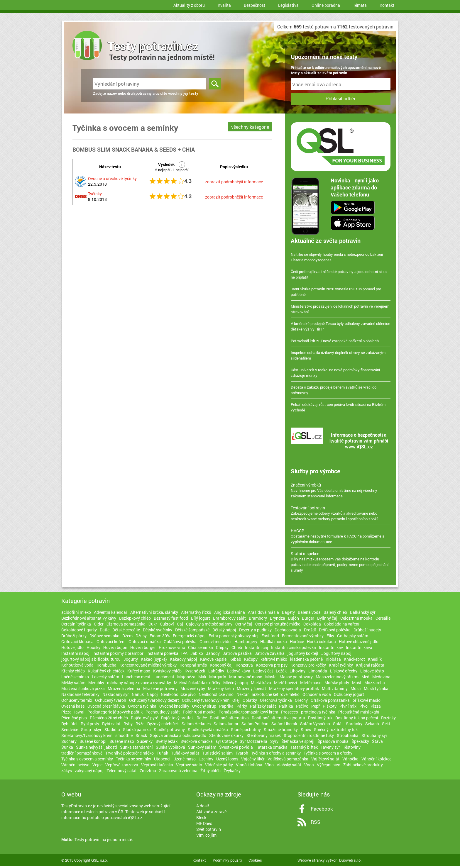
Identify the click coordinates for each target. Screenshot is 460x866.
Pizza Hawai (72, 712)
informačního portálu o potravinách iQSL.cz (101, 817)
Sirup (86, 729)
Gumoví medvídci (215, 641)
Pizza (376, 706)
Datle (104, 630)
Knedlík (375, 659)
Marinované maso (245, 676)
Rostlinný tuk (320, 718)
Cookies (255, 860)
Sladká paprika (137, 729)
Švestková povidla (236, 747)
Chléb (236, 647)
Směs (306, 729)
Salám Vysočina (315, 723)
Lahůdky (216, 671)
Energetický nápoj (189, 635)
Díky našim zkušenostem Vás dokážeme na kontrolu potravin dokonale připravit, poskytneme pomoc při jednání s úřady (340, 562)
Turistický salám (217, 753)
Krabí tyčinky (341, 665)
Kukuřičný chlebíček (106, 671)
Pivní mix (347, 706)
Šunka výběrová (170, 747)
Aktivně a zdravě (211, 811)
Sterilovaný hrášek (263, 735)
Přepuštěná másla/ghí (358, 712)
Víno (269, 764)
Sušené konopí (93, 741)
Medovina (381, 676)
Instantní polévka (162, 653)
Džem (127, 635)
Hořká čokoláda (321, 641)
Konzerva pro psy (272, 665)
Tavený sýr (330, 747)
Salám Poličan (254, 723)
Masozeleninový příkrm (337, 676)
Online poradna (326, 5)
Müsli (356, 688)
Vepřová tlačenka (157, 764)
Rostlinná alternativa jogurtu (278, 718)
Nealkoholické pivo (178, 694)
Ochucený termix (76, 700)
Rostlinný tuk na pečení (356, 718)
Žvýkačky (232, 770)
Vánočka (350, 759)
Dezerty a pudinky (255, 630)
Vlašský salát (289, 764)
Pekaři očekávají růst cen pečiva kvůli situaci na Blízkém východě (338, 407)
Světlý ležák (166, 741)
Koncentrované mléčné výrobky (148, 665)
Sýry (274, 741)
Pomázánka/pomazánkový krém (248, 712)
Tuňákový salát (185, 753)
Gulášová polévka (180, 641)
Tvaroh (242, 753)
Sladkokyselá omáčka (208, 729)
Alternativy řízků (196, 612)
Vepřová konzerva (121, 764)
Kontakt (387, 5)
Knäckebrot (354, 659)
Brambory (258, 618)
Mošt (356, 682)
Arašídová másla (263, 612)
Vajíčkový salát (325, 759)
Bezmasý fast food (171, 618)
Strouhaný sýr (374, 735)
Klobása (333, 659)
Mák (202, 676)
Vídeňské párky (219, 764)
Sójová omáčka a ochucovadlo (178, 735)
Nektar (242, 694)
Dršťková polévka (335, 630)
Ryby (128, 723)
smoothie (124, 735)
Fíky (330, 635)
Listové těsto (372, 671)
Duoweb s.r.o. (350, 860)
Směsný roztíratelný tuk (336, 729)
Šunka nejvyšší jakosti (96, 747)
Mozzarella (374, 682)
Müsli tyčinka (376, 688)
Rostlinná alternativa (229, 718)
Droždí (310, 630)
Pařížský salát (263, 706)
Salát (338, 723)
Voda (309, 764)
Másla (271, 676)
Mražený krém (221, 688)
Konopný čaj (221, 665)
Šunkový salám (202, 747)
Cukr (152, 624)
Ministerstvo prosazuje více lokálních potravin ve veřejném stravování (340, 309)
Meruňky (96, 682)
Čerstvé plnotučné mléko (277, 624)
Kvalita (224, 5)
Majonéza (186, 676)
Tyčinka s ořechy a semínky (276, 753)
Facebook (322, 808)
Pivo (363, 706)
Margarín (217, 676)
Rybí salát (111, 723)
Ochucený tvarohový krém (205, 700)
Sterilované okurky (226, 735)
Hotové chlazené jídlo (358, 641)
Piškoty (329, 706)
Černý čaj (243, 624)
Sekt (386, 723)
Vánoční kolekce (376, 759)
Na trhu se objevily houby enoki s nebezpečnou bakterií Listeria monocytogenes (337, 257)
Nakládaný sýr (115, 694)
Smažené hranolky (281, 729)
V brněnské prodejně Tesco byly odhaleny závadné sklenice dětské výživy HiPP (340, 326)
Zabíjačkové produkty (363, 764)
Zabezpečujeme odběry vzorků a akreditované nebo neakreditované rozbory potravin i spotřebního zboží (340, 513)
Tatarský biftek (304, 747)
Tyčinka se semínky (133, 759)
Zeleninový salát (121, 770)
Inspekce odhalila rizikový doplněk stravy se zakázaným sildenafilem (338, 355)
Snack (141, 735)
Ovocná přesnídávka (106, 706)
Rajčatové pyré (144, 718)
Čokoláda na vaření (341, 624)
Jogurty (131, 659)
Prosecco (289, 712)
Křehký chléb (73, 671)
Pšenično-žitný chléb (109, 718)
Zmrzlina (148, 770)
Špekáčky (360, 741)
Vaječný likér (253, 759)
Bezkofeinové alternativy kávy (88, 618)
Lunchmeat (163, 676)
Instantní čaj (256, 647)
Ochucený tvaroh (110, 700)
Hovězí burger (143, 647)
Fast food (270, 635)
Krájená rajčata (370, 665)
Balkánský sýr (363, 612)
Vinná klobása (249, 764)
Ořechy (301, 700)
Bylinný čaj (327, 618)
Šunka (67, 747)
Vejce (97, 764)
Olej (236, 700)
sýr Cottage (226, 741)
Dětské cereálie (126, 630)
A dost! (202, 806)
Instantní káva (359, 647)
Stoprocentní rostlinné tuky (309, 735)
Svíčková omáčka (196, 741)
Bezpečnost (254, 5)
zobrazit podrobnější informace (234, 181)
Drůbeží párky (74, 635)
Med (365, 676)
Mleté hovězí (285, 682)
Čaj (180, 624)
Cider (99, 624)
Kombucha (106, 665)
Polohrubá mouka (199, 712)
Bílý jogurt (200, 618)
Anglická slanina (229, 612)
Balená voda (309, 612)
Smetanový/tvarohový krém (86, 735)
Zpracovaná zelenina (178, 770)
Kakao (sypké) (154, 659)
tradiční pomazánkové (81, 753)
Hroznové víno (172, 647)
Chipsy (222, 647)
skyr (98, 729)
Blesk (201, 817)
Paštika (286, 706)
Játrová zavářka (270, 653)
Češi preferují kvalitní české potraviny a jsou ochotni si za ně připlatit (339, 274)
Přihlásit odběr (341, 98)
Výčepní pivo (328, 764)
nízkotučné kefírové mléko (276, 694)
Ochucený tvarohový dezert (154, 700)
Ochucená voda (316, 694)
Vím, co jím (206, 835)
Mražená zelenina (124, 688)
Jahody (213, 653)
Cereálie (383, 618)
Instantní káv (331, 647)
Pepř (315, 706)
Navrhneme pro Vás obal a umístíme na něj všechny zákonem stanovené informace (340, 490)
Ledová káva (238, 671)
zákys (66, 770)
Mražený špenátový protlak (294, 688)
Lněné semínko (75, 676)
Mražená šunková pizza (83, 688)
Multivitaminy (335, 688)
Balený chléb (335, 612)
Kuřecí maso (138, 671)
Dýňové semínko (104, 635)
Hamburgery (245, 641)
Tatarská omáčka (272, 747)
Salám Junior (226, 723)
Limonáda (317, 671)
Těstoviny (352, 747)
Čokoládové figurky (79, 630)
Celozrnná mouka (356, 618)
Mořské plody (336, 682)
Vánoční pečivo (75, 764)
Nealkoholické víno (216, 694)
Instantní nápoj (75, 653)
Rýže (140, 723)
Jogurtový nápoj (336, 653)
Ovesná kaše (72, 706)
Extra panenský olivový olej (233, 635)
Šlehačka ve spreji (297, 741)
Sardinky (354, 723)
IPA (184, 653)
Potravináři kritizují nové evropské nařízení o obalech (335, 340)
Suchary (69, 741)
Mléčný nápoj (235, 682)
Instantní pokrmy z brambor (117, 653)
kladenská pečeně (306, 659)
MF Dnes (204, 823)
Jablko (196, 653)
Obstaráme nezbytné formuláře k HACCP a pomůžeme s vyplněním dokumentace (340, 536)
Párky (241, 706)
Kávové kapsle (213, 659)
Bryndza (277, 618)
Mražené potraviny (160, 688)
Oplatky (250, 700)
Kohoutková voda (77, 665)
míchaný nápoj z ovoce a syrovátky (139, 682)
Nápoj (152, 694)
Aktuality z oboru (189, 5)
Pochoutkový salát (163, 712)
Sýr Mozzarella (253, 741)
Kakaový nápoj (183, 659)
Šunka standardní (136, 747)
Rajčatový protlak (177, 718)
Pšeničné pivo (74, 718)
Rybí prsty (90, 723)
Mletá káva (261, 682)
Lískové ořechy (343, 671)
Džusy (141, 635)
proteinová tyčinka (318, 712)
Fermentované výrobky (303, 635)
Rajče (202, 718)
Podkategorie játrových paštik (115, 712)
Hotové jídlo (72, 647)
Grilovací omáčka (144, 641)
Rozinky (388, 718)
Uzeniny (206, 759)
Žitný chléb (210, 770)
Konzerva (244, 665)
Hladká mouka (273, 641)
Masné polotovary (296, 676)
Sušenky (145, 741)
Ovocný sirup (204, 706)
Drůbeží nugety (367, 630)
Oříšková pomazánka (330, 700)
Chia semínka (200, 647)
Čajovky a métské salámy (209, 624)
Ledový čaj (263, 671)
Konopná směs (193, 665)
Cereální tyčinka (76, 624)
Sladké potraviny (169, 729)
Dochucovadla (288, 630)
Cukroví (167, 624)
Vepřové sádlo (189, 764)
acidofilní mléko (76, 612)
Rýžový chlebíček (163, 723)
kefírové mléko (274, 659)
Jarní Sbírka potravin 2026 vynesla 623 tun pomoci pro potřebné (336, 291)
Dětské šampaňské (192, 630)
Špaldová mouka (333, 741)
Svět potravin (208, 829)
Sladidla (112, 729)
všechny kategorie (250, 127)
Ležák (281, 671)
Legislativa (288, 5)
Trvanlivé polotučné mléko (129, 753)
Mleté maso (311, 682)
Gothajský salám (352, 635)
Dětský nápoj (224, 630)
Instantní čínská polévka (293, 647)
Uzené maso (184, 759)
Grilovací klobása (77, 641)
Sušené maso (121, 741)
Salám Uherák (284, 723)
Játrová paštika (237, 653)
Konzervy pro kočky (308, 665)
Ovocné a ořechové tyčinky (112, 178)
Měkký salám (73, 682)
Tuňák (162, 753)
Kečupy (251, 659)
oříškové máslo (366, 700)
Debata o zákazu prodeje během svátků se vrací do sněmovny (333, 389)
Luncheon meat (136, 676)
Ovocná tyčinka (142, 706)
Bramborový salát (229, 618)
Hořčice (297, 641)
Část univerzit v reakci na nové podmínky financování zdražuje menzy (335, 372)
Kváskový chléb (167, 671)
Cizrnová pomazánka (126, 624)
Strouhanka (347, 735)
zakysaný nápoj (89, 770)
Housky (93, 647)
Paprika (226, 706)
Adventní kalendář (110, 612)
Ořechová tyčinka (276, 700)
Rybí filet (69, 723)
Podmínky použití (227, 860)
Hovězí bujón (115, 647)
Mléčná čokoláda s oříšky (197, 682)
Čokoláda (312, 624)
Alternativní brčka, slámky (154, 612)
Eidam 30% (160, 635)
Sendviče (69, 729)
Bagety (288, 612)
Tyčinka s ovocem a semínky (87, 759)
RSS (315, 821)
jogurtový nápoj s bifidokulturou (91, 659)
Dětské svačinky (157, 630)
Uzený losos (227, 759)
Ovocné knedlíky (174, 706)
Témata (360, 5)
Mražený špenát (251, 688)
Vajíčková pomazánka (288, 759)
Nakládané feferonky (80, 694)
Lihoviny (297, 671)
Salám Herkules (196, 723)
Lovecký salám (105, 676)
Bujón (293, 618)
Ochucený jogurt (349, 694)
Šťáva (377, 741)
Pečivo (302, 706)
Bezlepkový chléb (135, 618)
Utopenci (162, 759)
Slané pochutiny (246, 729)
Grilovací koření (111, 641)
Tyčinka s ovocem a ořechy (328, 753)
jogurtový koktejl (303, 653)
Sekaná (372, 723)
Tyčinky (95, 193)
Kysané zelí (195, 671)
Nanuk (138, 694)
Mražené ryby (192, 688)
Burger (308, 618)
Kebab (235, 659)
